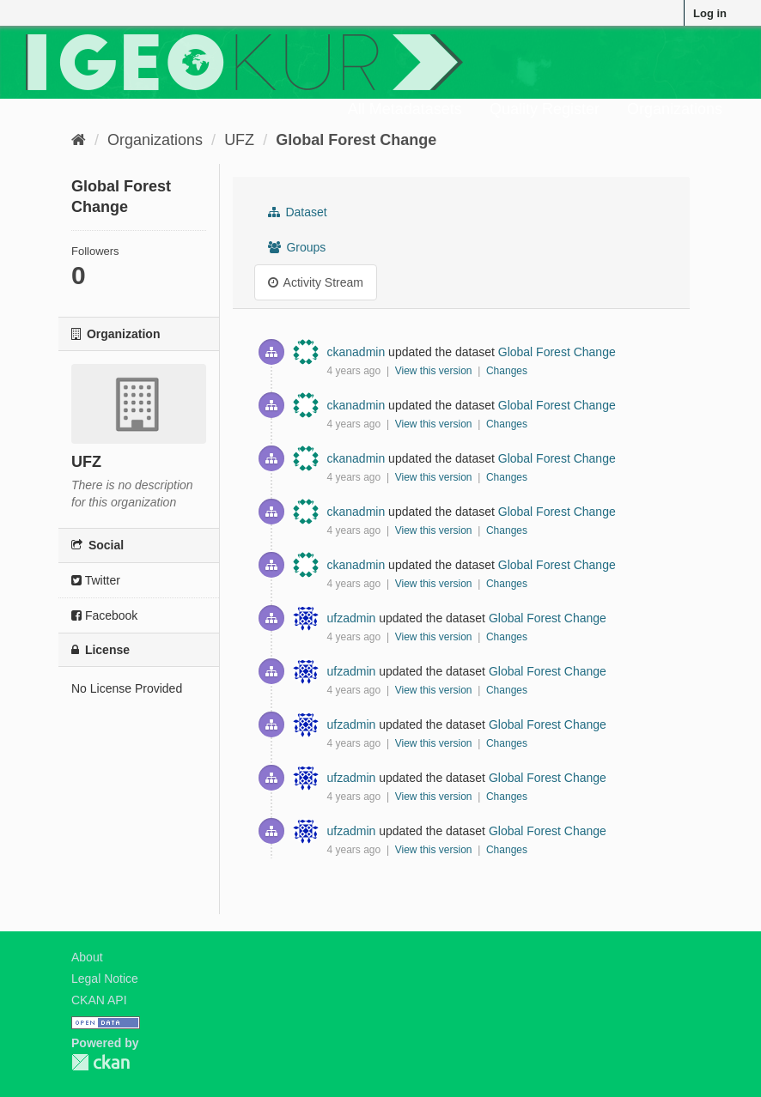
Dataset (297, 212)
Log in (710, 13)
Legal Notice (104, 978)
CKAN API (99, 1000)
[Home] (78, 139)
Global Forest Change (356, 139)
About (87, 957)
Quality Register (545, 109)
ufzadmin (351, 618)
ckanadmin (356, 352)
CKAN (100, 1062)
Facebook (104, 615)
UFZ (239, 139)
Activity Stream (315, 282)
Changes (506, 371)
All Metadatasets (405, 109)
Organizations (674, 109)
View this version (435, 371)
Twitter (95, 580)
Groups (297, 247)
